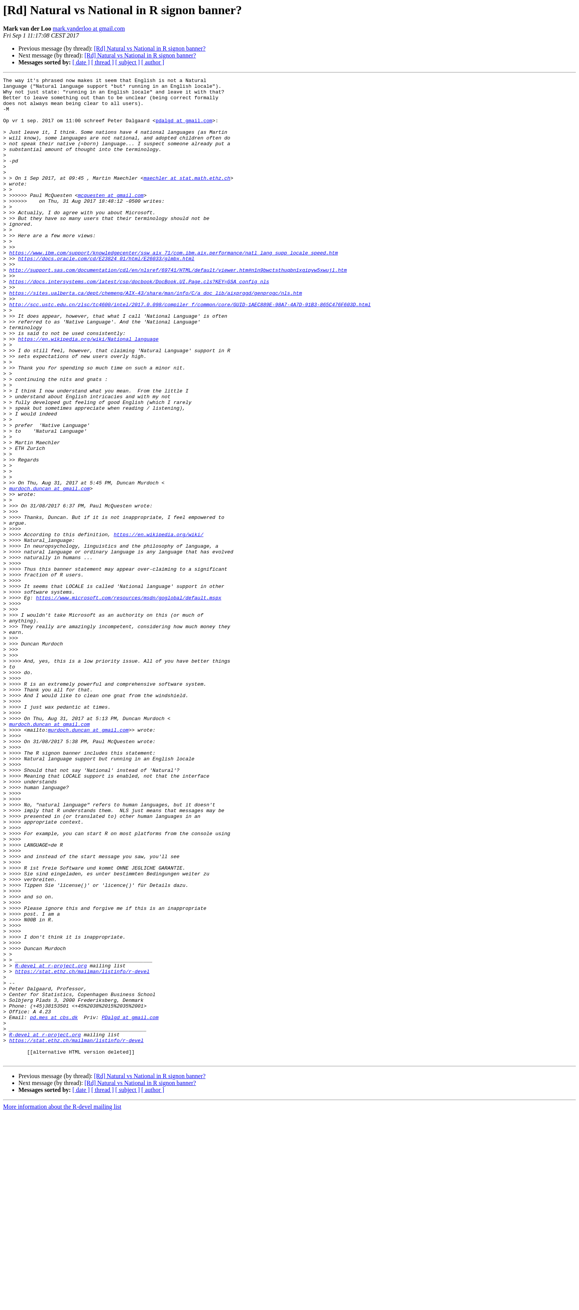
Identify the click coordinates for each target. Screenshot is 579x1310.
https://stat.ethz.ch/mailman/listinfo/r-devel (82, 1150)
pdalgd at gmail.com (184, 129)
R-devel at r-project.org (51, 1143)
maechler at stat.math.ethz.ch (187, 198)
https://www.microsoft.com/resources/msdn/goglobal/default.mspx (128, 702)
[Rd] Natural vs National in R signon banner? (149, 48)
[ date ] (81, 62)
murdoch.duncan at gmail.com (49, 571)
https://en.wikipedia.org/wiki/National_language (88, 391)
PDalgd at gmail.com (130, 1205)
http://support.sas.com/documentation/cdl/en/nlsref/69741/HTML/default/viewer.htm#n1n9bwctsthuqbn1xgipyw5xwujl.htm (178, 308)
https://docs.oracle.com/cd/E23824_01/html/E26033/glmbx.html (106, 295)
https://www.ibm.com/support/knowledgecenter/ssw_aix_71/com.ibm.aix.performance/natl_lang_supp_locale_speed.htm (173, 288)
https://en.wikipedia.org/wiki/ (158, 626)
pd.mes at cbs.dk (54, 1205)
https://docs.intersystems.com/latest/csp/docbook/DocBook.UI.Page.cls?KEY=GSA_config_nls (139, 322)
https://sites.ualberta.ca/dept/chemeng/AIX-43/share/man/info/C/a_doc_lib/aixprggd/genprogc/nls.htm (155, 336)
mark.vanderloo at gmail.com (88, 28)
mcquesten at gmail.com (111, 219)
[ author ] (152, 62)
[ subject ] (127, 62)
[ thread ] (102, 62)
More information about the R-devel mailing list (62, 1303)
